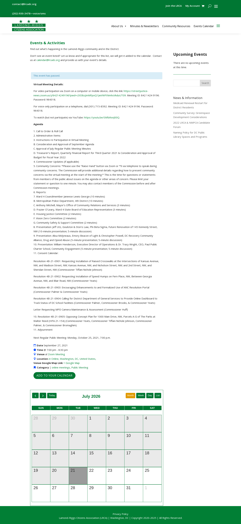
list (158, 395)
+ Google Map (71, 363)
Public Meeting (79, 367)
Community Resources (176, 26)
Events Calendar (204, 26)
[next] (43, 395)
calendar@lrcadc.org (48, 60)
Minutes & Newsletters (144, 26)
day (150, 395)
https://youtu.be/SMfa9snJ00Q (101, 117)
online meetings (61, 367)
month (130, 395)
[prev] (35, 395)
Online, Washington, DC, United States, (72, 358)
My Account (192, 6)
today (52, 395)
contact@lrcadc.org (24, 4)
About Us (119, 26)
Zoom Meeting (56, 354)
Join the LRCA (174, 6)
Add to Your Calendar (54, 375)
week (141, 395)
